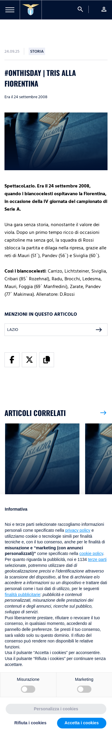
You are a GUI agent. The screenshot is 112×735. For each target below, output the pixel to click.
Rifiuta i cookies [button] (30, 722)
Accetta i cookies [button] (82, 722)
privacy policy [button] (77, 530)
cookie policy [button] (91, 553)
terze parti (97, 559)
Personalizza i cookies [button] (56, 708)
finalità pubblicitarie (22, 594)
